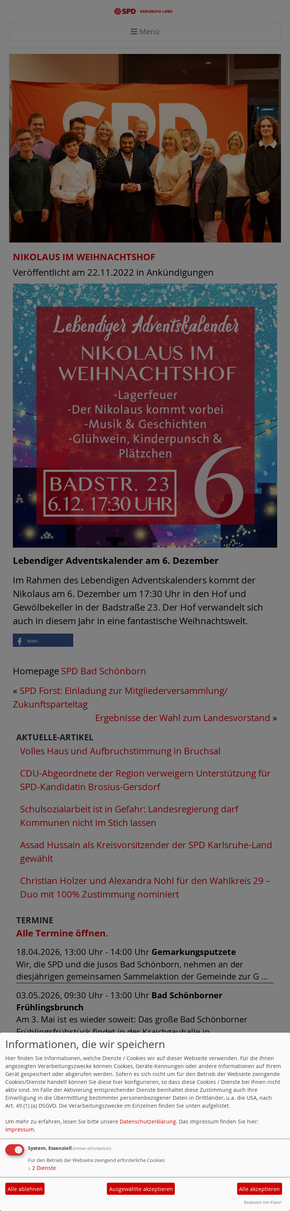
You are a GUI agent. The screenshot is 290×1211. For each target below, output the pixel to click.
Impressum (19, 1129)
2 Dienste (42, 1167)
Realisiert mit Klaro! (263, 1202)
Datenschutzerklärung (148, 1121)
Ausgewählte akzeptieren (141, 1189)
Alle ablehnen (25, 1189)
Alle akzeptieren (259, 1189)
